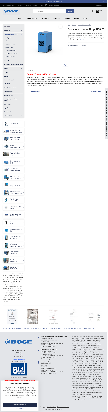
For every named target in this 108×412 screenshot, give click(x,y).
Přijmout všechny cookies (19, 404)
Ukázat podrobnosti (19, 408)
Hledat (70, 11)
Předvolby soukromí (51, 407)
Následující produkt (96, 91)
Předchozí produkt (34, 91)
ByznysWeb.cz (58, 409)
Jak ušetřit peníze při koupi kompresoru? (18, 377)
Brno (23, 356)
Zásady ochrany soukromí (63, 407)
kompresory (99, 399)
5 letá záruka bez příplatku (18, 361)
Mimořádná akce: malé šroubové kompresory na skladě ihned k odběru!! (106, 113)
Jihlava (20, 354)
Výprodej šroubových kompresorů (53, 1)
